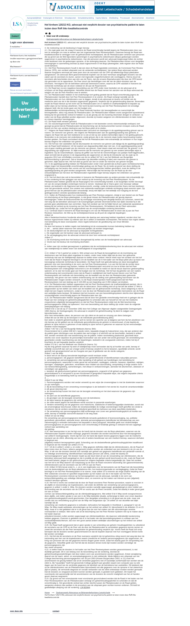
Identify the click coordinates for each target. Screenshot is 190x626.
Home (47, 592)
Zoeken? (15, 36)
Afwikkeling (113, 18)
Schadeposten (70, 18)
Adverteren (150, 18)
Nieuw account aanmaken (20, 90)
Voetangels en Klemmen (53, 18)
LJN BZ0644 (85, 587)
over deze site (16, 611)
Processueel (125, 18)
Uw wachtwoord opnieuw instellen (24, 93)
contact (56, 611)
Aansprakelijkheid (34, 18)
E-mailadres (15, 46)
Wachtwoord (15, 66)
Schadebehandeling (86, 18)
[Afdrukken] (50, 33)
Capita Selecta (101, 18)
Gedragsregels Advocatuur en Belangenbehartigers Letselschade (74, 39)
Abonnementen (138, 18)
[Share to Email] (46, 33)
